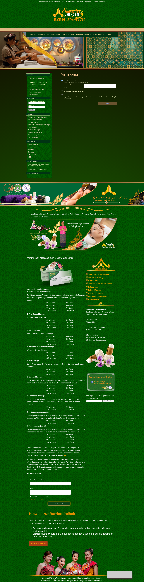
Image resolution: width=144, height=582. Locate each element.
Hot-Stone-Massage (35, 132)
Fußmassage (32, 127)
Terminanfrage (68, 34)
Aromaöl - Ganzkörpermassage (39, 125)
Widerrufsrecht (70, 1)
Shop (109, 34)
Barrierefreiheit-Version (46, 1)
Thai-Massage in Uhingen (38, 34)
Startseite (57, 1)
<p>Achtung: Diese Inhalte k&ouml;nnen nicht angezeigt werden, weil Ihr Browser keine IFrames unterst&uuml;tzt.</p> (50, 492)
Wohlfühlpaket (33, 122)
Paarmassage (33, 137)
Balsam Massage (34, 130)
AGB (63, 1)
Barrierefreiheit (38, 543)
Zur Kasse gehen (36, 92)
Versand (95, 1)
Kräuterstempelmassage (36, 135)
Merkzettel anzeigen (37, 90)
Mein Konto (34, 95)
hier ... (66, 455)
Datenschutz (79, 1)
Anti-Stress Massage (35, 120)
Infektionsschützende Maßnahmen (90, 34)
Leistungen (55, 34)
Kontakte (102, 1)
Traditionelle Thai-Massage (37, 117)
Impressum (88, 1)
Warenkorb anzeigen (37, 78)
